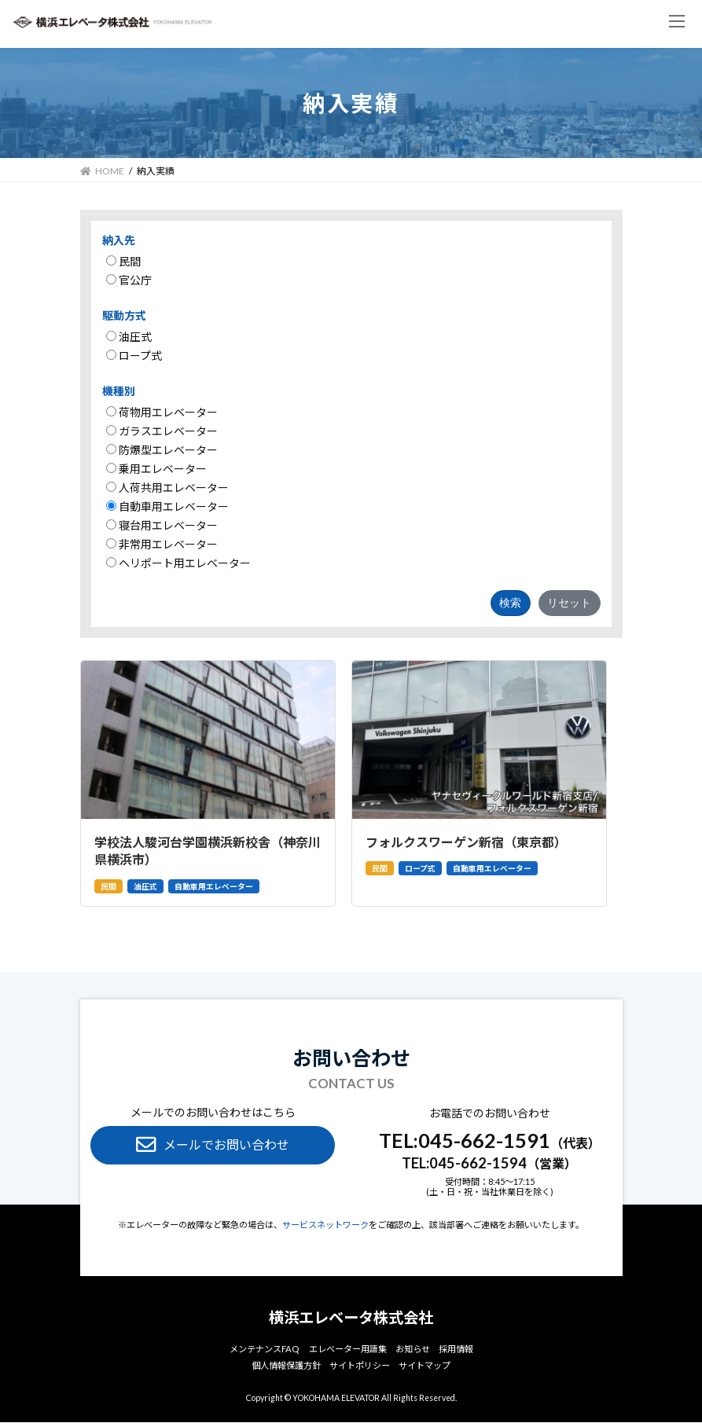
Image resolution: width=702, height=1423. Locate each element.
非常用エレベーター (162, 544)
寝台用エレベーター (162, 525)
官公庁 (129, 280)
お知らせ (412, 1349)
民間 (123, 261)
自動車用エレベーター (167, 506)
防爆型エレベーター (162, 450)
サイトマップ (424, 1366)
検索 (510, 602)
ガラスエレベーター (162, 431)
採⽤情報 (456, 1349)
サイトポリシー (359, 1366)
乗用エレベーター (156, 468)
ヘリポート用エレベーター (178, 563)
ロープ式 (134, 355)
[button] (212, 1145)
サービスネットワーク (325, 1224)
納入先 (118, 240)
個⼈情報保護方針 (286, 1366)
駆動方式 (124, 315)
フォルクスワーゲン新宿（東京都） (466, 841)
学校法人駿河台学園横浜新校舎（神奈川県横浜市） (207, 850)
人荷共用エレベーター (167, 487)
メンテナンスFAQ (264, 1349)
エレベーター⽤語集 (348, 1349)
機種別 (118, 391)
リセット (569, 602)
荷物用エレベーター (162, 412)
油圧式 (129, 336)
